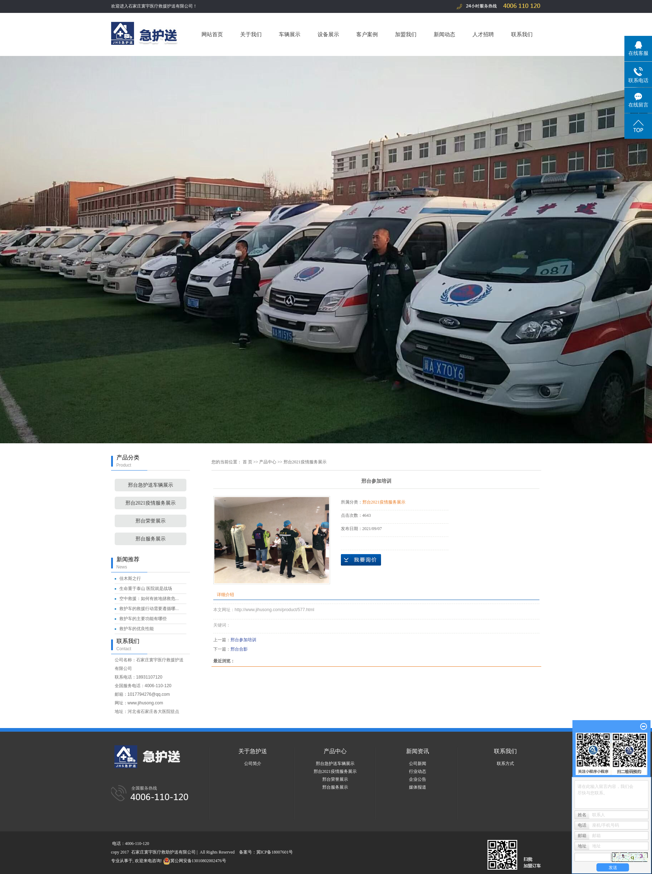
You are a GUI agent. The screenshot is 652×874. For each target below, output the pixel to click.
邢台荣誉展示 (150, 521)
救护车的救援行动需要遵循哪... (149, 608)
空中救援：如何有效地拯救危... (149, 598)
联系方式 (505, 763)
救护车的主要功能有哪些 (143, 618)
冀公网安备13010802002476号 (194, 860)
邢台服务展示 (150, 539)
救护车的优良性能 (136, 628)
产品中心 (267, 461)
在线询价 (361, 560)
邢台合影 (239, 649)
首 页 (247, 461)
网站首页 (212, 34)
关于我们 (251, 34)
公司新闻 (417, 763)
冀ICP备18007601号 (274, 852)
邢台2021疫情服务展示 (150, 503)
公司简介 (252, 763)
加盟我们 (406, 34)
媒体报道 (417, 787)
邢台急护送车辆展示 (150, 485)
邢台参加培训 (243, 639)
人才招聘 (483, 34)
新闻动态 (444, 34)
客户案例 (367, 34)
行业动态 (417, 771)
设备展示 (328, 34)
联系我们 (522, 34)
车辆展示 (289, 34)
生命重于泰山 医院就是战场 (145, 588)
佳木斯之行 (130, 578)
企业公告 (417, 779)
